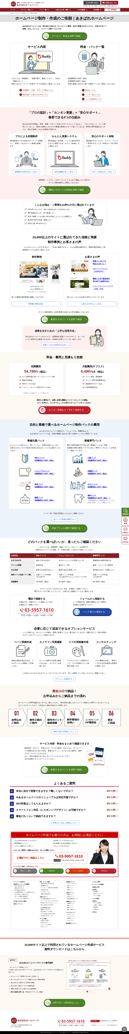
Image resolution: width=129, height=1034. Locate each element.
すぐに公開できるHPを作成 (48, 913)
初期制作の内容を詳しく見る (26, 172)
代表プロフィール (97, 893)
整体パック (70, 905)
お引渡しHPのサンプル (47, 915)
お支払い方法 (44, 922)
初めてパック (70, 885)
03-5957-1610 (91, 3)
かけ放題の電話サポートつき (48, 898)
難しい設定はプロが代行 (47, 905)
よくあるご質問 (96, 882)
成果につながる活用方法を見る (55, 345)
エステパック (70, 914)
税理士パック (70, 894)
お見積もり (96, 909)
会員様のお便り (96, 887)
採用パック (70, 890)
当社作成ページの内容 (46, 911)
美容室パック (70, 918)
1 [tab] (84, 991)
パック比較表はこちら (93, 99)
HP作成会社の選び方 (20, 890)
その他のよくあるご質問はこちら (63, 823)
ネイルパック (70, 920)
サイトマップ (102, 1025)
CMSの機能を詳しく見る (63, 172)
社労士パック (70, 896)
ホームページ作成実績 (97, 884)
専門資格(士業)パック (72, 898)
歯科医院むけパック (71, 923)
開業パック (70, 887)
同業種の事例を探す (35, 304)
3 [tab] (90, 991)
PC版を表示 (30, 292)
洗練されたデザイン (46, 909)
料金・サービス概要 (45, 882)
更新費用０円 (44, 885)
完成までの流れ (45, 920)
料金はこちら (90, 90)
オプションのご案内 (46, 924)
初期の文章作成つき (46, 894)
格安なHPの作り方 (19, 888)
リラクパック (70, 916)
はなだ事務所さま (36, 287)
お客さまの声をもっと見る (91, 304)
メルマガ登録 (95, 898)
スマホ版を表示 (41, 292)
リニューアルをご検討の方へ (22, 898)
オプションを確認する (63, 679)
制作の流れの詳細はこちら (64, 731)
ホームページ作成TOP (19, 882)
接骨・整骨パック (71, 909)
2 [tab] (87, 991)
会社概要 (95, 891)
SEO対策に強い (45, 890)
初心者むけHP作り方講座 (20, 901)
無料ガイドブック (18, 904)
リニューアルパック (72, 883)
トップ (13, 10)
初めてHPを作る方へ (20, 886)
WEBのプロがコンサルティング (49, 902)
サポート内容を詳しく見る (102, 172)
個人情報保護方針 (112, 1025)
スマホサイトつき (45, 892)
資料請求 (95, 907)
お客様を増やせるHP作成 (47, 883)
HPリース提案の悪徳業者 (21, 896)
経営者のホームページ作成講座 (21, 884)
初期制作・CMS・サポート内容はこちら (38, 90)
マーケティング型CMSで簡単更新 (49, 887)
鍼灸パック (70, 907)
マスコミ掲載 (96, 895)
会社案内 (93, 1025)
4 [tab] (93, 991)
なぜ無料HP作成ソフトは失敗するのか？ (25, 892)
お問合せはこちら (110, 3)
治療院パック (70, 903)
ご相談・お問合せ (97, 905)
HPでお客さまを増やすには (22, 894)
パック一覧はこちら (92, 95)
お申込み (94, 912)
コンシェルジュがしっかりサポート (50, 900)
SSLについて (44, 926)
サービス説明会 (97, 903)
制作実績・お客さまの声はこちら (35, 95)
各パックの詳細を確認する (64, 519)
